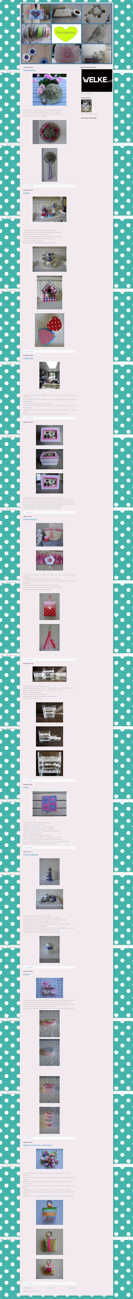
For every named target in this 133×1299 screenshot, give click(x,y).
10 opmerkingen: (29, 351)
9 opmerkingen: (29, 1138)
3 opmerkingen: (29, 418)
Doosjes (26, 974)
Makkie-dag (28, 358)
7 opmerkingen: (29, 512)
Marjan (37, 399)
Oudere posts (71, 1288)
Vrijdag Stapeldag (30, 855)
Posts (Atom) (35, 1291)
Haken (26, 787)
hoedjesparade (29, 70)
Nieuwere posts (28, 1288)
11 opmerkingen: (29, 186)
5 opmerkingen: (29, 780)
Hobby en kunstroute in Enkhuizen (37, 1145)
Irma (58, 932)
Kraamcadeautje (30, 519)
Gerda (34, 827)
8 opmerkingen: (29, 847)
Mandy (27, 403)
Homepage (50, 1288)
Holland (26, 193)
